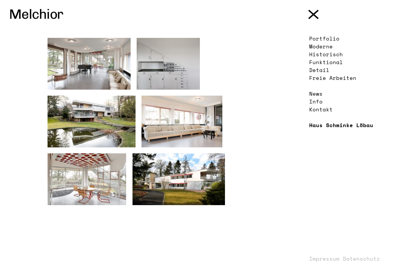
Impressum (324, 258)
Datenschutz (361, 258)
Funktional (326, 62)
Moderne (321, 46)
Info (316, 101)
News (316, 94)
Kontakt (321, 109)
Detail (319, 70)
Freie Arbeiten (332, 78)
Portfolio (324, 38)
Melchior (36, 14)
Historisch (326, 54)
